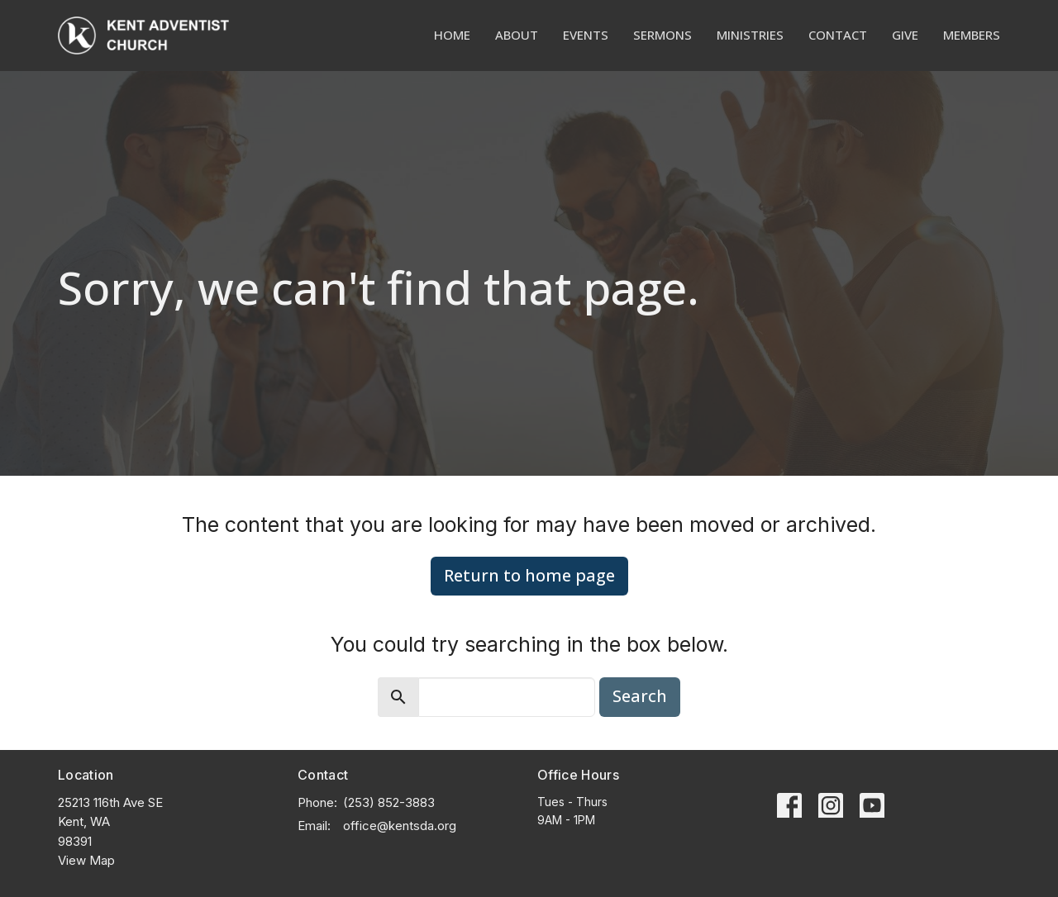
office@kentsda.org (399, 825)
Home (452, 34)
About (516, 34)
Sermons (662, 34)
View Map (86, 860)
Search (639, 696)
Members (971, 34)
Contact (837, 34)
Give (905, 34)
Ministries (750, 34)
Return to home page (529, 575)
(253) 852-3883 (389, 802)
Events (585, 34)
